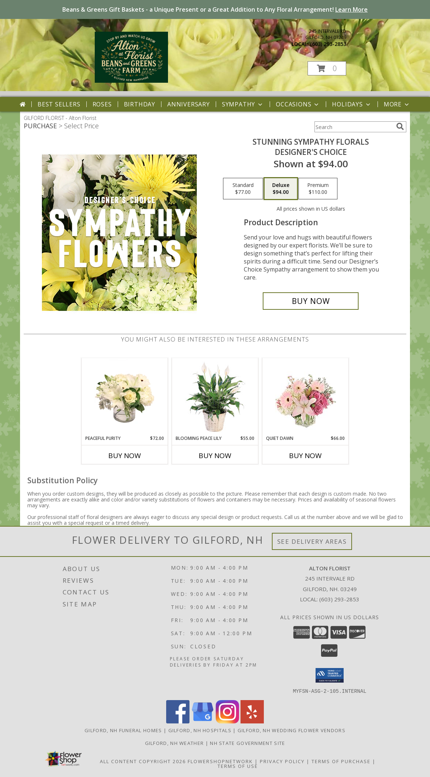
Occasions (298, 104)
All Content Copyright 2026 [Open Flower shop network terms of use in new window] (143, 761)
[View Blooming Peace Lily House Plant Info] (215, 396)
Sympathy (243, 104)
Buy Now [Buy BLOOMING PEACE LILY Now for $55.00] (215, 455)
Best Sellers (59, 104)
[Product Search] (354, 127)
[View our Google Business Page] (202, 721)
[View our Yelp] (252, 721)
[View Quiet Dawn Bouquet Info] (305, 397)
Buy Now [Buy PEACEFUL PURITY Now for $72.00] (124, 455)
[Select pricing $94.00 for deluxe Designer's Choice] (281, 188)
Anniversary (188, 104)
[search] (400, 126)
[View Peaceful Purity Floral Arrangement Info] (124, 396)
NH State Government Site (247, 742)
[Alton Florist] (131, 80)
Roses (102, 104)
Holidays (351, 104)
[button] (327, 68)
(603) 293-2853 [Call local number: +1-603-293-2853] (328, 43)
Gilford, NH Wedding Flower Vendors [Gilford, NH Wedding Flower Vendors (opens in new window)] (291, 730)
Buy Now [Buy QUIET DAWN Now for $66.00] (305, 455)
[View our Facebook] (177, 721)
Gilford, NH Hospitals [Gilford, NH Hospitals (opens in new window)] (199, 730)
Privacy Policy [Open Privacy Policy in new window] (282, 761)
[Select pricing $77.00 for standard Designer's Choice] (243, 188)
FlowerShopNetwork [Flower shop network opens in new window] (220, 761)
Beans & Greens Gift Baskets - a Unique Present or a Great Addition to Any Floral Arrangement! (215, 9)
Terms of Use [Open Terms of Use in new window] (238, 765)
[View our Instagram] (227, 721)
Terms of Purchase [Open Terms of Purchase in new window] (341, 761)
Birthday (139, 104)
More (397, 104)
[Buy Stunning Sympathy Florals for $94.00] (311, 301)
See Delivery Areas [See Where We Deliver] (312, 541)
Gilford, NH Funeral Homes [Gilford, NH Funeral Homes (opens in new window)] (123, 730)
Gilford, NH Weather (174, 742)
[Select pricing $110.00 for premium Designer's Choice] (318, 188)
